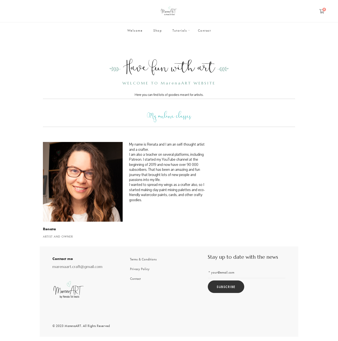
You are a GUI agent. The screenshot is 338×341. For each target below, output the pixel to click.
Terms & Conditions (143, 259)
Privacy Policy (140, 269)
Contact (135, 278)
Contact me (62, 258)
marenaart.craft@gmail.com (77, 266)
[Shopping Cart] (321, 11)
